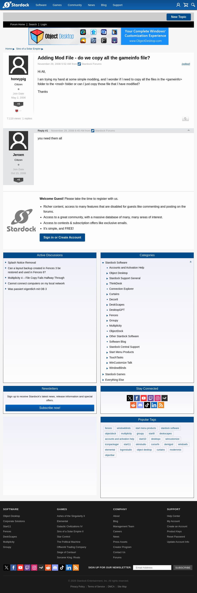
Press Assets (120, 541)
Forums (117, 557)
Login (44, 24)
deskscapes (165, 433)
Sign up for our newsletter (109, 567)
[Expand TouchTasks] (107, 358)
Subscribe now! (49, 407)
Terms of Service (96, 586)
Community (75, 5)
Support (117, 5)
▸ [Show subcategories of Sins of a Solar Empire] (42, 49)
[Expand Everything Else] (103, 380)
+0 (18, 103)
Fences (7, 531)
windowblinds (123, 428)
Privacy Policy (77, 586)
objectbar (109, 455)
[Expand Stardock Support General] (107, 279)
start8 (151, 433)
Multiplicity (8, 541)
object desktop (144, 449)
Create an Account (177, 526)
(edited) (186, 63)
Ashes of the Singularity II (71, 516)
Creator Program (122, 547)
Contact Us (119, 552)
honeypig (18, 79)
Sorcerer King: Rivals (68, 557)
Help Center (173, 516)
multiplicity (126, 433)
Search (33, 24)
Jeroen (18, 155)
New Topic (178, 17)
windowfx (183, 444)
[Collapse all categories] (190, 262)
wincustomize (172, 439)
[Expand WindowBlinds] (107, 368)
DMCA (111, 586)
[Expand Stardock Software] (103, 263)
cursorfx (155, 444)
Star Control (63, 536)
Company (120, 509)
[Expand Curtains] (107, 294)
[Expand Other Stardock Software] (107, 337)
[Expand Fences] (107, 316)
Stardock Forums (90, 64)
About (116, 516)
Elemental (62, 521)
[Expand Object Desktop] (107, 273)
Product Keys (174, 531)
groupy (140, 433)
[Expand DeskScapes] (107, 305)
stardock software (170, 428)
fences (108, 428)
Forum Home (17, 24)
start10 (142, 439)
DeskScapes (10, 536)
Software (41, 5)
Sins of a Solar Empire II (70, 531)
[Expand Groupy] (107, 321)
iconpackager (112, 444)
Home (8, 48)
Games (57, 5)
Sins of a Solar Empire (28, 48)
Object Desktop (11, 516)
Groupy (7, 547)
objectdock (110, 433)
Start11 (7, 526)
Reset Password (176, 536)
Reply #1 (43, 130)
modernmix (175, 449)
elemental (110, 449)
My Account (173, 521)
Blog (104, 5)
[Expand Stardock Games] (103, 374)
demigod (168, 444)
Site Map (122, 586)
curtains (161, 449)
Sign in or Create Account (62, 237)
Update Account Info (178, 541)
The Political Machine (68, 541)
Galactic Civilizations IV (70, 526)
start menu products (146, 428)
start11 (127, 444)
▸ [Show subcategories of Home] (14, 49)
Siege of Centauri (66, 552)
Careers (117, 531)
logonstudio (126, 449)
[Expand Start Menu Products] (107, 353)
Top (188, 130)
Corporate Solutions (14, 521)
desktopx (155, 439)
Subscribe (182, 567)
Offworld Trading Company (71, 547)
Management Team (123, 526)
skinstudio (141, 444)
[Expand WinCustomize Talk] (107, 363)
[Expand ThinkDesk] (107, 284)
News (91, 5)
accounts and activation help (119, 439)
